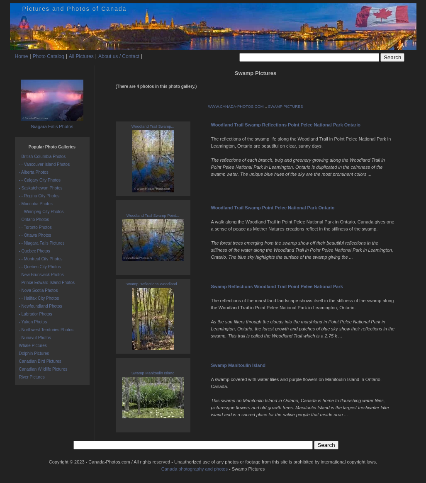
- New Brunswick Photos (41, 274)
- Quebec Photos (34, 251)
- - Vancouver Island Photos (44, 164)
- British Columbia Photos (42, 156)
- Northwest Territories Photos (46, 330)
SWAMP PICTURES (285, 106)
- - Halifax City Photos (39, 298)
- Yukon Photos (33, 322)
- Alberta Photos (34, 172)
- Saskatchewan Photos (41, 188)
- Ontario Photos (34, 219)
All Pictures (81, 56)
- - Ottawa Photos (35, 235)
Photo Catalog (48, 56)
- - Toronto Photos (35, 227)
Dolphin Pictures (34, 353)
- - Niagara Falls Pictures (42, 243)
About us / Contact (118, 56)
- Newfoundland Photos (40, 306)
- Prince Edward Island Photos (47, 282)
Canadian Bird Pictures (40, 361)
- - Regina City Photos (39, 196)
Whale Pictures (33, 345)
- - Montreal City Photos (41, 259)
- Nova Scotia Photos (38, 290)
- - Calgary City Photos (40, 180)
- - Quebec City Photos (40, 267)
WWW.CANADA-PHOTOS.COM (236, 106)
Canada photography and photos (194, 468)
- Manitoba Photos (36, 203)
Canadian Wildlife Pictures (43, 369)
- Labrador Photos (35, 314)
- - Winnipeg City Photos (41, 211)
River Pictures (32, 377)
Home (21, 56)
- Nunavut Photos (35, 337)
